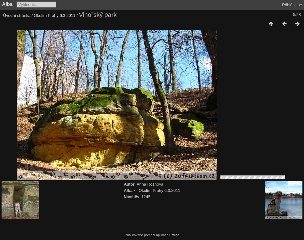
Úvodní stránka (16, 15)
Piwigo (174, 235)
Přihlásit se (292, 4)
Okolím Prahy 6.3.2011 (54, 15)
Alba (7, 4)
